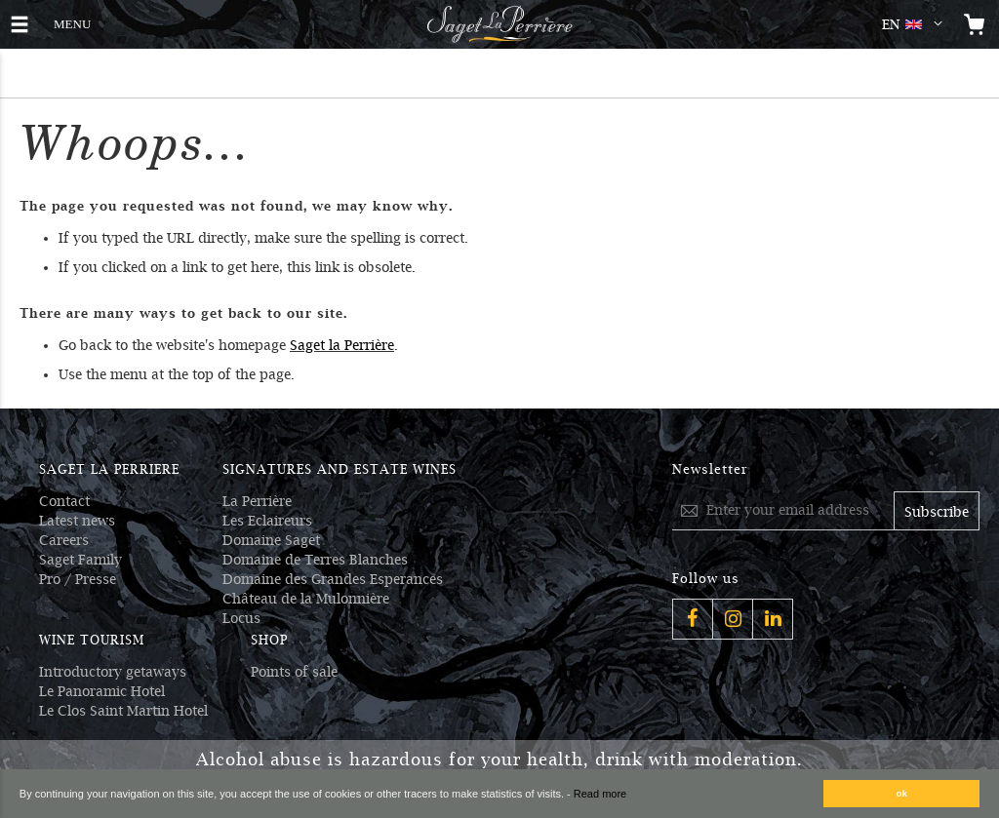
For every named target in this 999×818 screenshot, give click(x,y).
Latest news (77, 520)
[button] (916, 24)
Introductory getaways (112, 672)
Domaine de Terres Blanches (315, 559)
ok (902, 793)
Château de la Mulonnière (305, 598)
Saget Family (80, 559)
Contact (64, 501)
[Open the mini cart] (974, 24)
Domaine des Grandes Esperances (332, 579)
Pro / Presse (77, 579)
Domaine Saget (271, 540)
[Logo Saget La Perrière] (499, 24)
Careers (64, 540)
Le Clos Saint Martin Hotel (123, 711)
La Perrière (257, 501)
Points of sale (294, 672)
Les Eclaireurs (267, 520)
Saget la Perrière (342, 345)
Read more (600, 793)
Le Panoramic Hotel (102, 691)
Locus (241, 618)
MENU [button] (72, 22)
